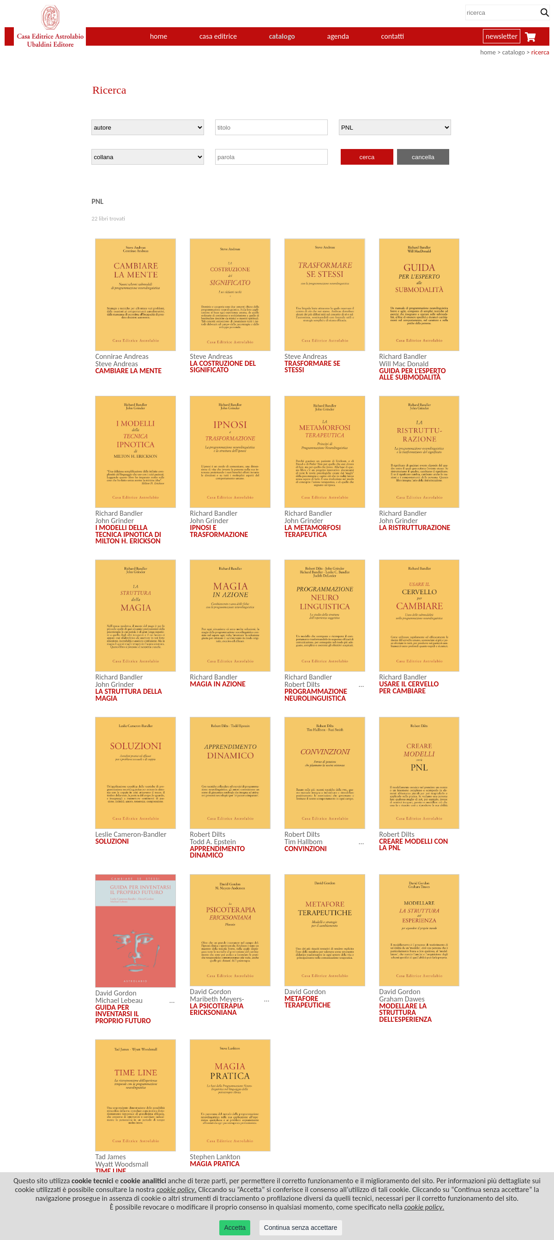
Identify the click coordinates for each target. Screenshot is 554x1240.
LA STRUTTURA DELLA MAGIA (128, 694)
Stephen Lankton (215, 1156)
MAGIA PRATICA (215, 1163)
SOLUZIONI (112, 841)
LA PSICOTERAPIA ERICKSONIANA (216, 1009)
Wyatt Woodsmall (121, 1164)
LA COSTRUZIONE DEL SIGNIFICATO (223, 366)
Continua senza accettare (300, 1227)
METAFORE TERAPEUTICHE (307, 1001)
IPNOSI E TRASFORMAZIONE (219, 530)
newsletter (502, 36)
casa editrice (218, 36)
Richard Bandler (403, 356)
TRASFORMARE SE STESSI (312, 366)
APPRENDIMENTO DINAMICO (217, 851)
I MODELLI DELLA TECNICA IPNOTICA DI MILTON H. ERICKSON (128, 534)
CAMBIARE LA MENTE (128, 370)
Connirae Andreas (121, 356)
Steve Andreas (116, 363)
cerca (367, 157)
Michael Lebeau (119, 1000)
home (159, 36)
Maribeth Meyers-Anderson (217, 1003)
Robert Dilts (302, 684)
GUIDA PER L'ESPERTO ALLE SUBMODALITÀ (412, 374)
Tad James (110, 1156)
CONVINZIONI (305, 848)
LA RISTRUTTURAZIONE (414, 527)
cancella (423, 157)
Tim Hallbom (303, 841)
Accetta (235, 1227)
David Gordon (115, 993)
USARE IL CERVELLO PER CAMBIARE (409, 687)
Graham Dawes (401, 999)
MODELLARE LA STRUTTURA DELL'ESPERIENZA (405, 1013)
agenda (338, 36)
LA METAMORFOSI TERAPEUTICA (312, 530)
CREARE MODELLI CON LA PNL (413, 844)
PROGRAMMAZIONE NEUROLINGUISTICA (315, 694)
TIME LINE (110, 1171)
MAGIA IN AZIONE (217, 684)
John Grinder (114, 520)
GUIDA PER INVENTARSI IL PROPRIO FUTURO (123, 1014)
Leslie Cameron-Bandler (130, 834)
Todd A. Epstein (213, 841)
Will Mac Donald (403, 363)
